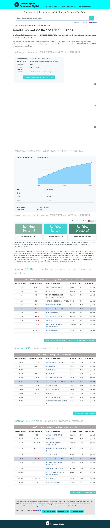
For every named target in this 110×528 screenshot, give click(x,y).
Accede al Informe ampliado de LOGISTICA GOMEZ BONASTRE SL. (39, 77)
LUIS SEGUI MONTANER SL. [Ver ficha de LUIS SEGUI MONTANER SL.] (53, 316)
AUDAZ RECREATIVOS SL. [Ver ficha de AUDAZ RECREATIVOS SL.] (53, 397)
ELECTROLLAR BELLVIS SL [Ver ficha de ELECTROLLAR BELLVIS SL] (53, 378)
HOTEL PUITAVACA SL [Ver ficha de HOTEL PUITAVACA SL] (52, 389)
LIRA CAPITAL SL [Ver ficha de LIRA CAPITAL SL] (50, 478)
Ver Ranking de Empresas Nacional (83, 492)
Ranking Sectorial (85, 7)
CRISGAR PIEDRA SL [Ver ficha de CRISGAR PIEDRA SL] (51, 313)
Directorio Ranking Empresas (21, 25)
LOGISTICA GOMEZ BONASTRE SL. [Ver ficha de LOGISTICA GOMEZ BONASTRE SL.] (56, 309)
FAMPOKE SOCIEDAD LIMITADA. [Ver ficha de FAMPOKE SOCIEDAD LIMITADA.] (55, 468)
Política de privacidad (77, 511)
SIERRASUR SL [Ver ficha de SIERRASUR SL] (50, 439)
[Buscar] (92, 18)
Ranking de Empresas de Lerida (85, 413)
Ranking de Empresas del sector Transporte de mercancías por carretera (70, 340)
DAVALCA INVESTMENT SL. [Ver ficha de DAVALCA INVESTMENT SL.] (53, 435)
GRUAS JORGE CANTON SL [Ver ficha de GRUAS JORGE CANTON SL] (53, 287)
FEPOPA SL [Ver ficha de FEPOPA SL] (48, 320)
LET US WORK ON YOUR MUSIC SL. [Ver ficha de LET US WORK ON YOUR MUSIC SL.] (56, 362)
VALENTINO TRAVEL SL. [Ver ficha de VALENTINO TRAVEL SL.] (52, 330)
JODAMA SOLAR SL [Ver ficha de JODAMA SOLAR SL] (51, 385)
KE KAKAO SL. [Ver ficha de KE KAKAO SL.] (49, 393)
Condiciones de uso (63, 511)
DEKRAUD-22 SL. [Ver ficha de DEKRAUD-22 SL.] (50, 370)
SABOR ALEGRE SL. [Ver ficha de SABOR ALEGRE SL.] (51, 455)
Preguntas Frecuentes (49, 511)
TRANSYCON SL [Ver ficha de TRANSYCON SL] (50, 291)
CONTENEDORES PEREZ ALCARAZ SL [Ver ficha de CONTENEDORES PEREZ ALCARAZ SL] (57, 301)
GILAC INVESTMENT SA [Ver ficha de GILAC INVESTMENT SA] (52, 482)
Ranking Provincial (68, 7)
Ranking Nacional (52, 7)
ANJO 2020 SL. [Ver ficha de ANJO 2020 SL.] (50, 374)
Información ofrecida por (84, 22)
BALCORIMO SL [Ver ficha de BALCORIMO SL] (50, 366)
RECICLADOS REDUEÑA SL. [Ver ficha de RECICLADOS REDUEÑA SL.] (53, 305)
